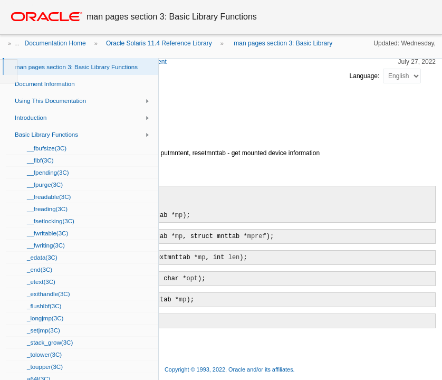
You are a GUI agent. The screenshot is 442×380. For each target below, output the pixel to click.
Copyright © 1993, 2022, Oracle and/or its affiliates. (230, 369)
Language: (365, 76)
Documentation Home (55, 43)
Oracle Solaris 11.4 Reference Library (159, 43)
